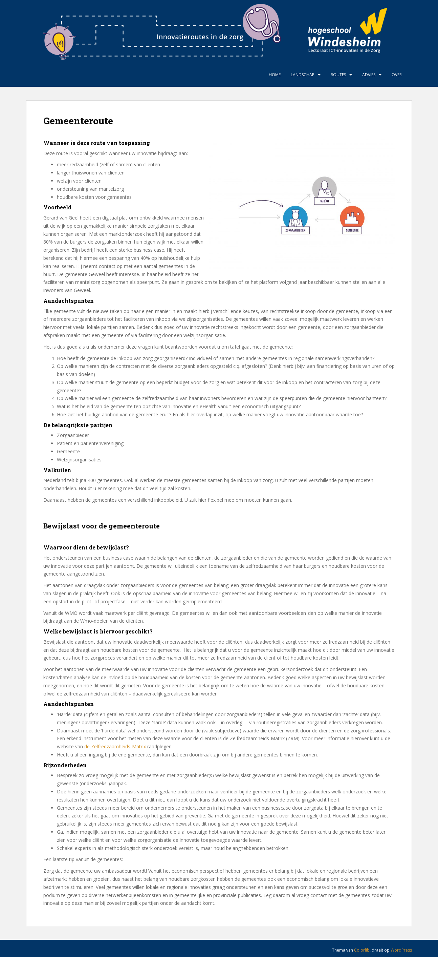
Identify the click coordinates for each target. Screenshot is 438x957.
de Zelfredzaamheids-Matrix (115, 746)
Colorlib (362, 950)
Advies (368, 75)
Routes (338, 75)
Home (275, 75)
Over (397, 75)
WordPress (401, 950)
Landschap (302, 75)
